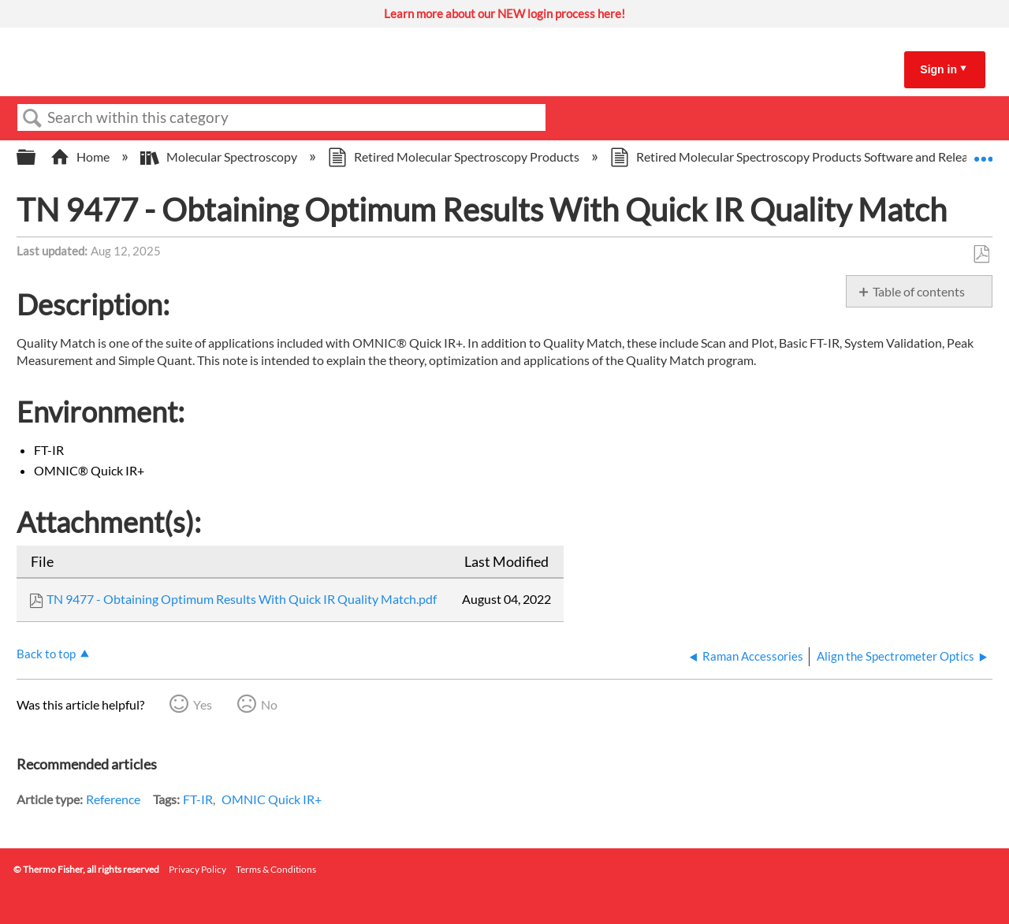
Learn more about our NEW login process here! (504, 13)
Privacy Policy (197, 869)
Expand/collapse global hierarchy (36, 157)
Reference (113, 799)
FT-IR (198, 799)
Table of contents (919, 291)
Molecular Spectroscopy (220, 156)
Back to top (46, 653)
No (269, 704)
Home (81, 156)
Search (32, 118)
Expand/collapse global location (983, 152)
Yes (202, 704)
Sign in (938, 69)
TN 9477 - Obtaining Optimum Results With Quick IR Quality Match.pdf (242, 598)
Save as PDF (981, 254)
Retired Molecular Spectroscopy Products (455, 156)
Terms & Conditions (276, 869)
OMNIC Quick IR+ (272, 799)
